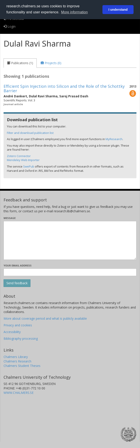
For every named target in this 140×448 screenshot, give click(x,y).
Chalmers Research (17, 361)
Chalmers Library (16, 357)
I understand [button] (118, 9)
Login (10, 26)
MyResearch (114, 139)
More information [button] (74, 12)
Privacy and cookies (18, 325)
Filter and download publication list (30, 133)
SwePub (28, 166)
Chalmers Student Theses (22, 366)
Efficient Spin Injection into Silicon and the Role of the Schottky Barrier (64, 88)
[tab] (20, 63)
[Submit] (17, 283)
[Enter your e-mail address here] (70, 272)
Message (10, 218)
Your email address (18, 265)
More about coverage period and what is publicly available (45, 318)
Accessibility (12, 332)
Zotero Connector (19, 156)
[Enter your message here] (70, 240)
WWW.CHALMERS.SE (19, 393)
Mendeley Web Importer (23, 160)
